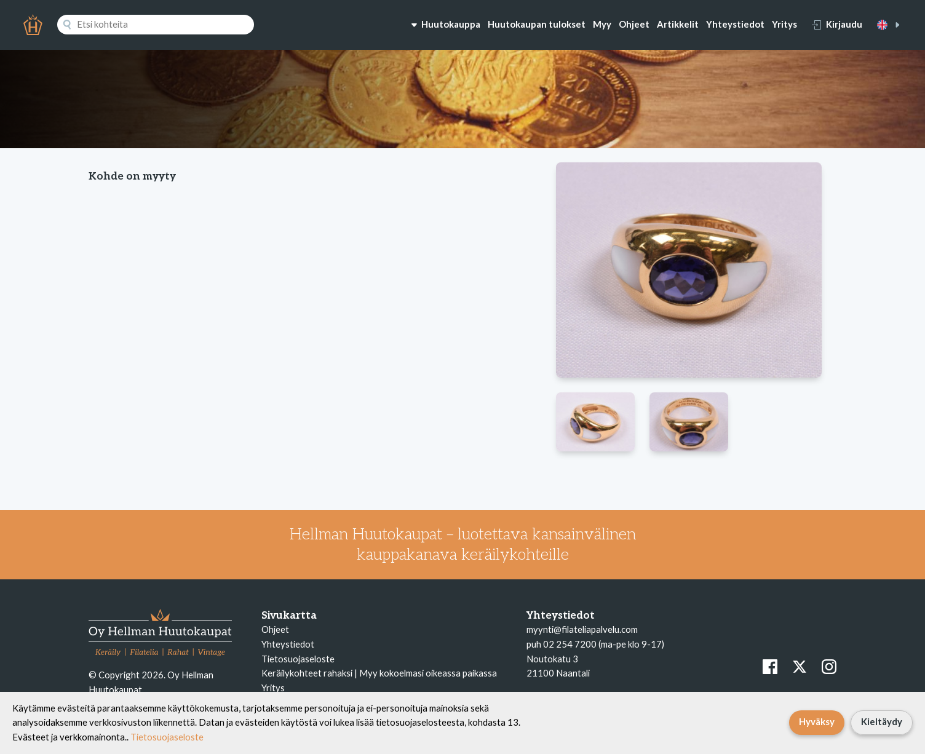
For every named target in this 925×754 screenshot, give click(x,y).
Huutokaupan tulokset (537, 24)
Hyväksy (817, 721)
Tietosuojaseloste (298, 658)
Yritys (784, 24)
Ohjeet (634, 24)
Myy (602, 24)
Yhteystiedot (735, 24)
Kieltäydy (881, 721)
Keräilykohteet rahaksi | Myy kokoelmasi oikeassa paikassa (379, 672)
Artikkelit (678, 24)
